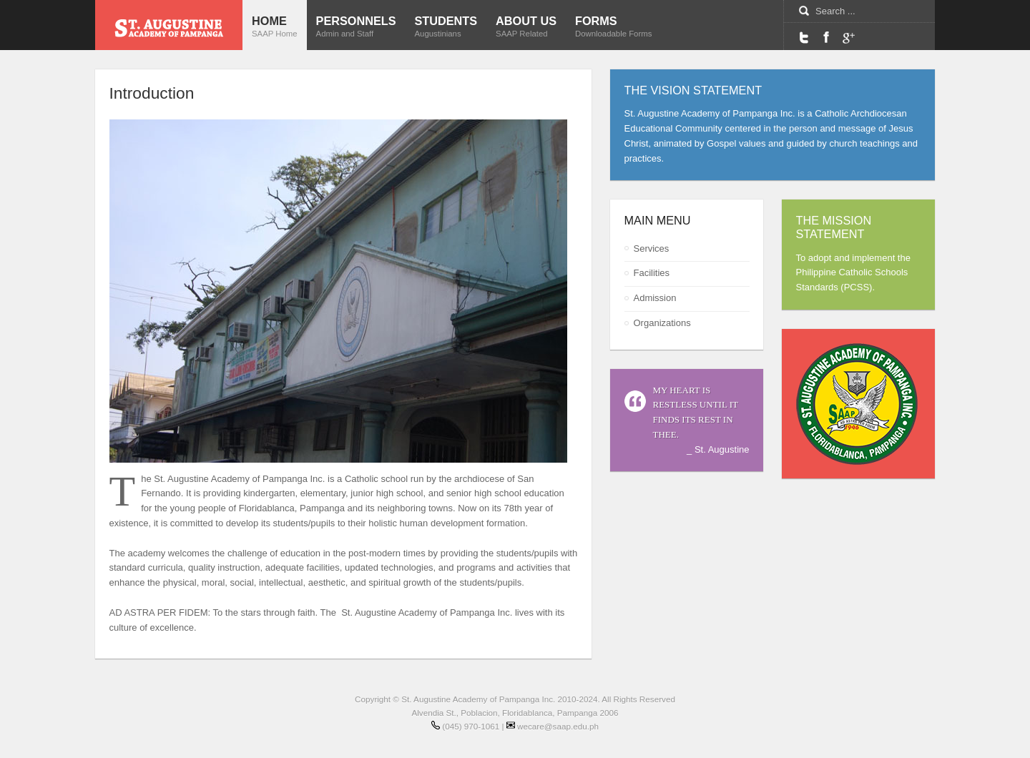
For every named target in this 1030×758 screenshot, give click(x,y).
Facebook (826, 37)
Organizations (662, 323)
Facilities (652, 272)
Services (652, 248)
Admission (655, 297)
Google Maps (848, 37)
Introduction (152, 93)
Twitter (804, 37)
